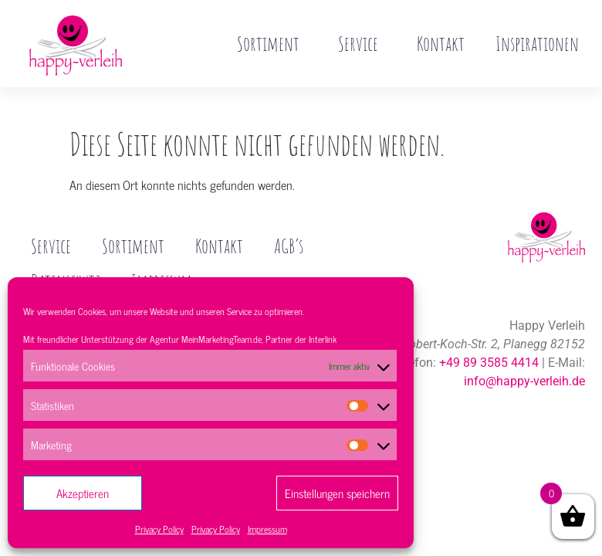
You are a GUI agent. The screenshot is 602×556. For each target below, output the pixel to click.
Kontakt (441, 43)
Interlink (323, 339)
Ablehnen (209, 493)
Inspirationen (537, 43)
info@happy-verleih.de (524, 348)
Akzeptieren (82, 493)
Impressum (267, 529)
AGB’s (288, 213)
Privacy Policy (159, 529)
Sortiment (272, 43)
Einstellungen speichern (337, 493)
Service (362, 43)
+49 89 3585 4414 (489, 330)
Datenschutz (66, 248)
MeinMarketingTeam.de (221, 339)
